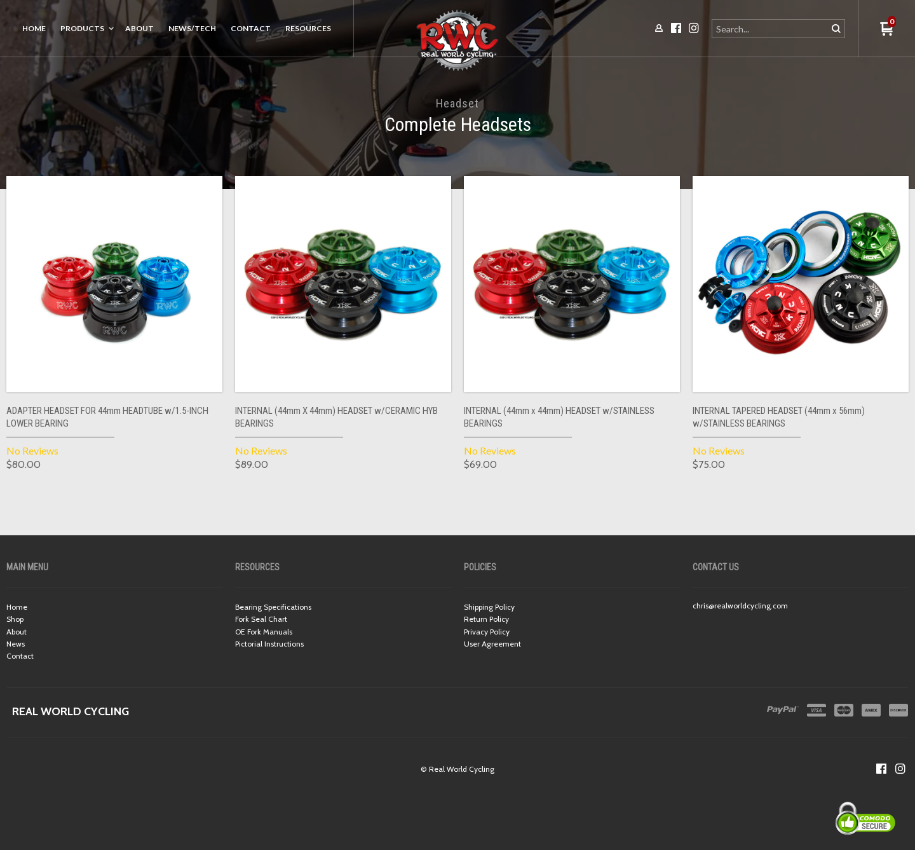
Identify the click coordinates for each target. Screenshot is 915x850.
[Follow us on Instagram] (900, 769)
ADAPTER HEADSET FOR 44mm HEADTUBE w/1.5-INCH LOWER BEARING (107, 417)
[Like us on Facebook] (881, 769)
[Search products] (770, 29)
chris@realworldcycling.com (740, 605)
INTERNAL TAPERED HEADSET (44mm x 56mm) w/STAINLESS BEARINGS (779, 417)
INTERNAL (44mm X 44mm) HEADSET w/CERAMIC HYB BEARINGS (336, 417)
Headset (457, 103)
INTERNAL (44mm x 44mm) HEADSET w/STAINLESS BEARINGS (559, 417)
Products (82, 28)
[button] (886, 29)
